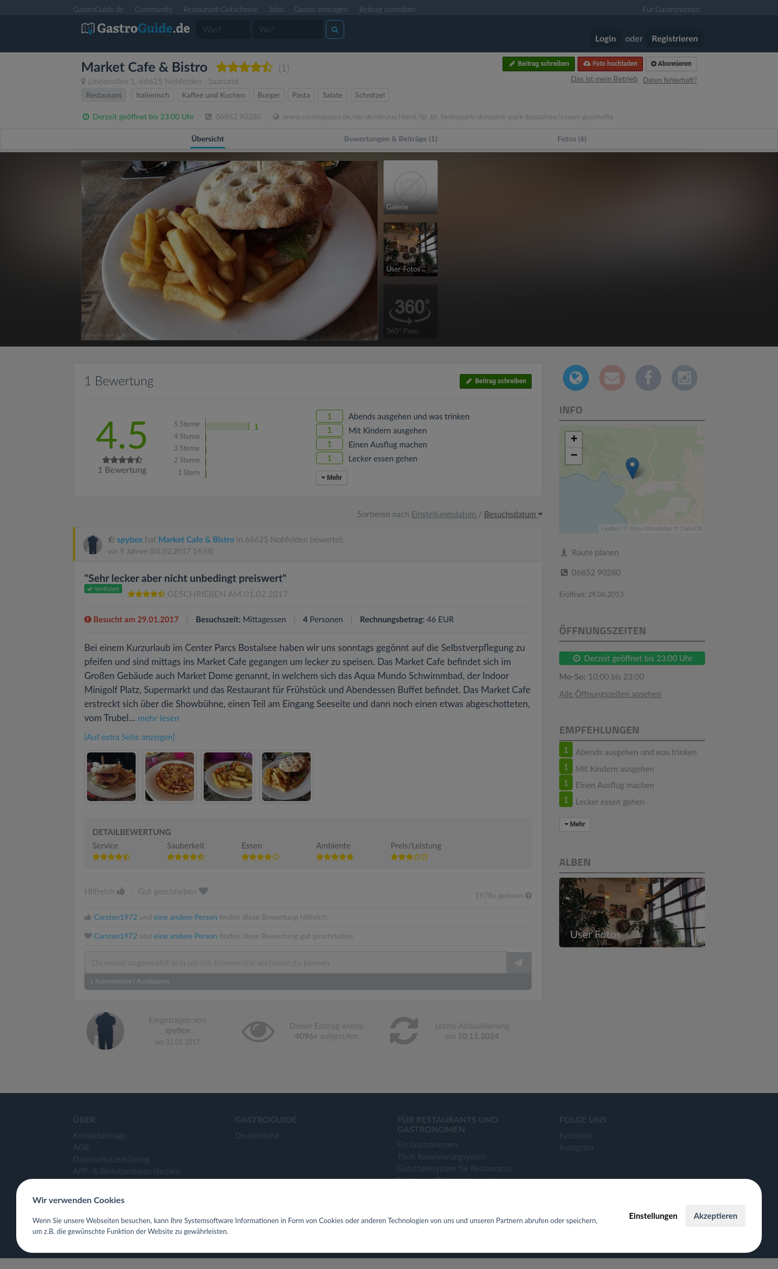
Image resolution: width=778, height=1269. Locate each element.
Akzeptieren (715, 1215)
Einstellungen (653, 1215)
